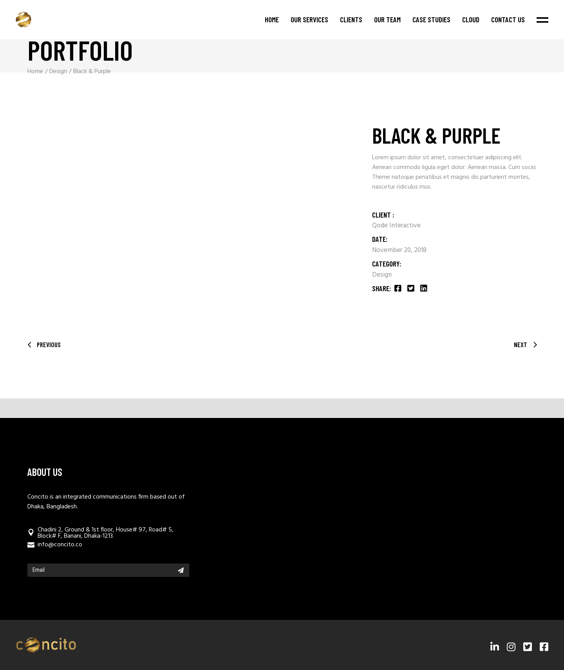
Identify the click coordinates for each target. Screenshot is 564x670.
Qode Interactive (396, 226)
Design (382, 275)
